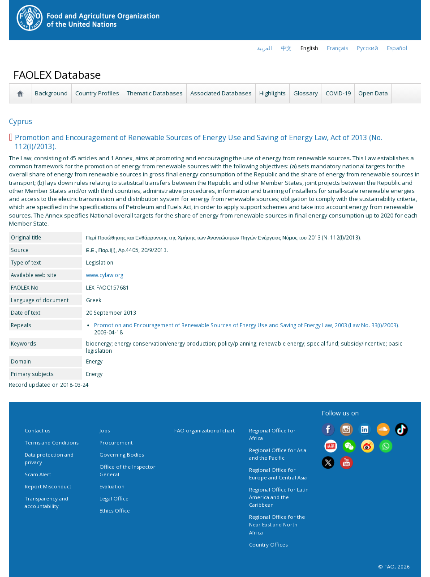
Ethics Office (114, 510)
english (309, 48)
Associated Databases (221, 93)
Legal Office (114, 498)
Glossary (305, 93)
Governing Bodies (121, 454)
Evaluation (112, 486)
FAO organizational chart (204, 430)
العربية (264, 48)
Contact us (37, 430)
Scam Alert (38, 474)
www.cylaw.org (104, 274)
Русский (367, 48)
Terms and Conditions (51, 442)
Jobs (104, 430)
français (337, 48)
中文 (286, 48)
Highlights (272, 93)
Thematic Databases (155, 93)
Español (397, 48)
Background (51, 93)
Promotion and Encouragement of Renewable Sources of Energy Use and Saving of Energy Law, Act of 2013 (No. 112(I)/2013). (198, 142)
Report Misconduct (48, 486)
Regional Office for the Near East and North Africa (277, 524)
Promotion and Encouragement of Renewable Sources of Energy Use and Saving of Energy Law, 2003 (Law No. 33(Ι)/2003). (247, 325)
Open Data (373, 93)
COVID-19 (338, 93)
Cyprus (20, 121)
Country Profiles (97, 93)
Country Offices (268, 544)
